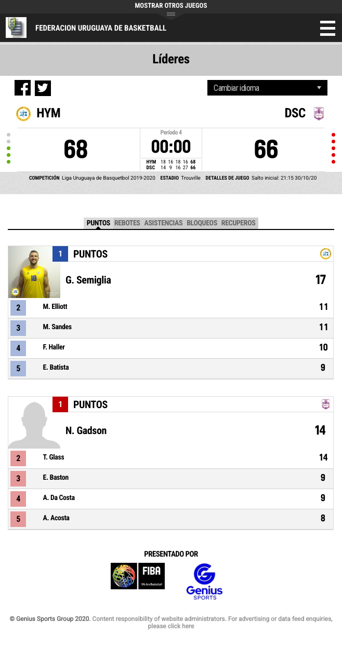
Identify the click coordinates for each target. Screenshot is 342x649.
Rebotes (127, 223)
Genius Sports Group (204, 582)
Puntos (98, 223)
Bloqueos (202, 223)
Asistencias (163, 223)
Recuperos (238, 223)
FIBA (138, 582)
